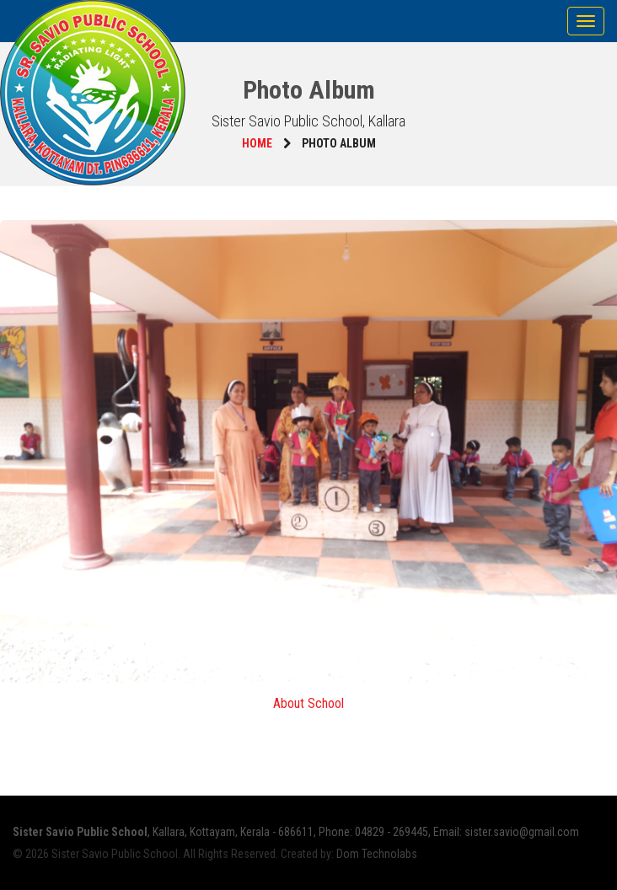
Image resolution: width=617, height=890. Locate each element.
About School (308, 703)
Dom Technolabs (376, 854)
